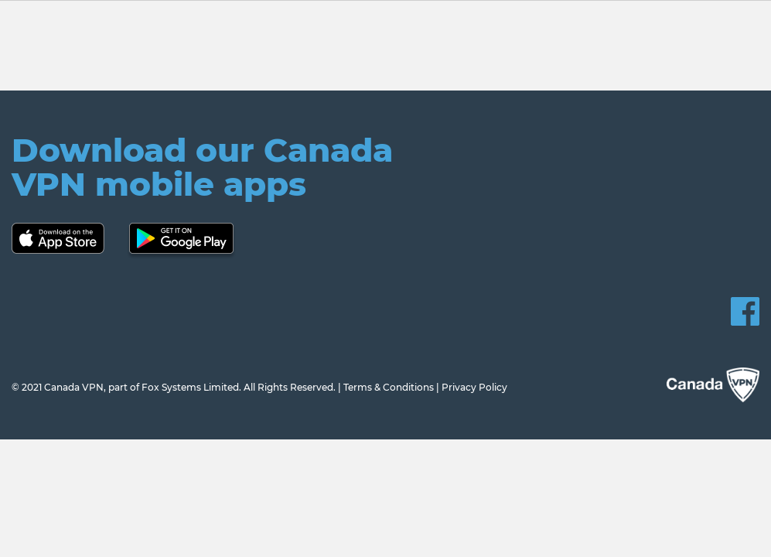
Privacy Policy (474, 387)
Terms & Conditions (388, 387)
